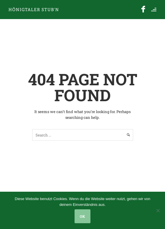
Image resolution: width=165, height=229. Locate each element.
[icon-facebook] (143, 9)
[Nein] (158, 210)
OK (82, 216)
